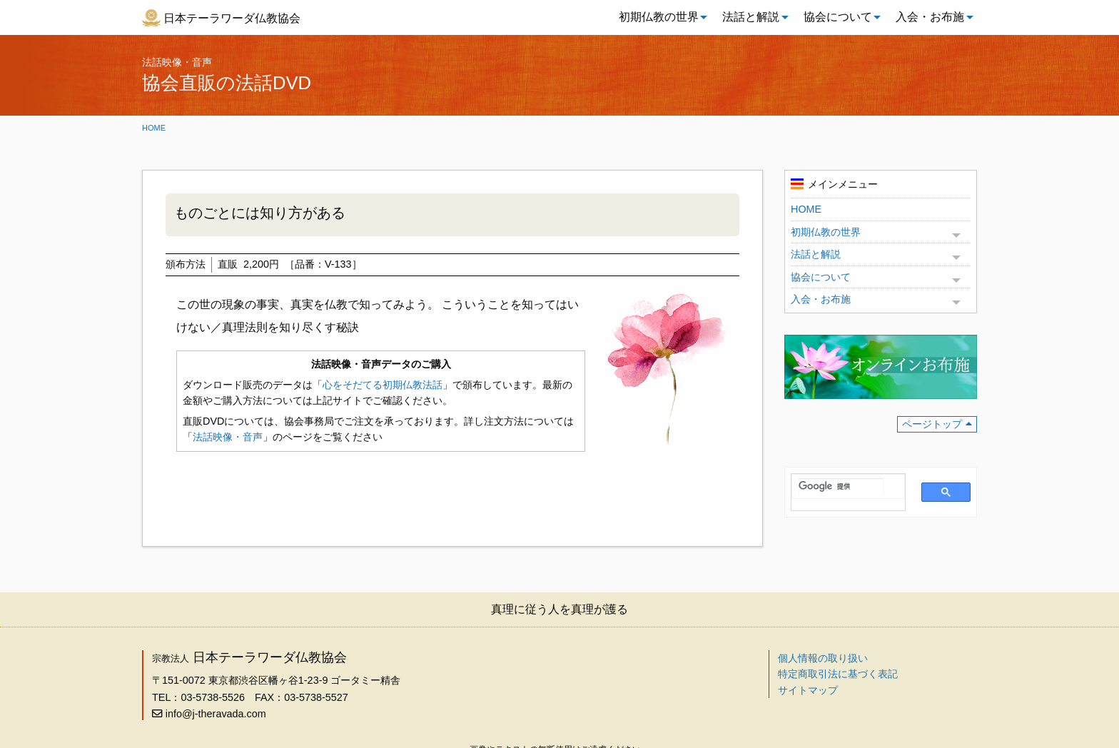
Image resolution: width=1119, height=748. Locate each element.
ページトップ (932, 424)
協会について (838, 17)
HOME (806, 209)
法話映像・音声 (228, 437)
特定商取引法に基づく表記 (838, 673)
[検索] (841, 486)
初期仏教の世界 (659, 17)
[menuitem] (659, 17)
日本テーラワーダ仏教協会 (231, 18)
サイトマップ (808, 690)
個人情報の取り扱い (823, 658)
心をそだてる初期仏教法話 (382, 384)
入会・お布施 (930, 17)
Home (154, 127)
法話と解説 (750, 17)
